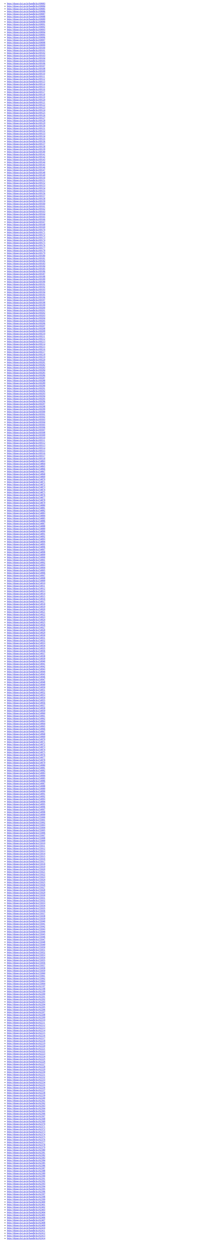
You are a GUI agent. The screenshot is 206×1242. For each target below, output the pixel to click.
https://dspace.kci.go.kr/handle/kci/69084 (26, 6)
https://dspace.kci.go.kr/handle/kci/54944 (26, 671)
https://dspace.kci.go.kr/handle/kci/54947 (26, 679)
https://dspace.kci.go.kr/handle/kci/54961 (26, 716)
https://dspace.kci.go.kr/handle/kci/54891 (26, 534)
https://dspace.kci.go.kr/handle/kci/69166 (26, 219)
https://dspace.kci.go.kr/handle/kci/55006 (26, 833)
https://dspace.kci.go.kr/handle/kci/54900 (26, 557)
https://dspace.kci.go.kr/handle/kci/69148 (26, 172)
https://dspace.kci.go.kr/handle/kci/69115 (26, 86)
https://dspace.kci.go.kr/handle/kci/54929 (26, 632)
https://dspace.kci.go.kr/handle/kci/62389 (26, 1173)
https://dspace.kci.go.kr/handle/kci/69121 (26, 102)
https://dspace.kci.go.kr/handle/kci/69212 (26, 339)
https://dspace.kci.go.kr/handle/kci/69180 (26, 255)
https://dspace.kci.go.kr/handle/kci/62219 (26, 1043)
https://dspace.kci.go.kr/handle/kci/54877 (26, 497)
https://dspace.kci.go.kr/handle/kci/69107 (26, 66)
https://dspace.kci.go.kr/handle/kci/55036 (26, 911)
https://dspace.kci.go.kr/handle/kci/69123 (26, 107)
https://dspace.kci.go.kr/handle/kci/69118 (26, 94)
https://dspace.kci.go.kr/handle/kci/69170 (26, 229)
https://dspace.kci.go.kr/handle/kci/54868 (26, 474)
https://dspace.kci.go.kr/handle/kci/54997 (26, 809)
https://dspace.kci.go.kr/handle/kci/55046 (26, 937)
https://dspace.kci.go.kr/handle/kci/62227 (26, 1064)
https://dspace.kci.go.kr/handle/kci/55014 (26, 853)
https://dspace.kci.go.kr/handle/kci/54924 (26, 619)
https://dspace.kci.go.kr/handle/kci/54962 (26, 718)
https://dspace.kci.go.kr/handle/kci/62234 (26, 1082)
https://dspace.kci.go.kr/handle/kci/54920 (26, 609)
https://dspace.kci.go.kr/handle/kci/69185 (26, 268)
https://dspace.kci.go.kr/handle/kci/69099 (26, 45)
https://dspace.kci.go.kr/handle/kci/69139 (26, 149)
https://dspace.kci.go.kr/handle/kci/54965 (26, 726)
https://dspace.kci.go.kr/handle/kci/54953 (26, 695)
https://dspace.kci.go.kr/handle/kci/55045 (26, 934)
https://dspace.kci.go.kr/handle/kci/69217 (26, 352)
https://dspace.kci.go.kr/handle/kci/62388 (26, 1171)
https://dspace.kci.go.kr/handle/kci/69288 (26, 380)
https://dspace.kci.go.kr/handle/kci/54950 (26, 687)
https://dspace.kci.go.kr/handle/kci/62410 (26, 1228)
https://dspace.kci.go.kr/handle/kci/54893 (26, 539)
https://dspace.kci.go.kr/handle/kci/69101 (26, 50)
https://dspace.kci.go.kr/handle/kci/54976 (26, 755)
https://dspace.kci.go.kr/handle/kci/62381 (26, 1152)
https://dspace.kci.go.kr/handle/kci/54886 (26, 521)
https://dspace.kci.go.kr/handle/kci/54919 (26, 606)
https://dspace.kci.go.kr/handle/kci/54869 (26, 476)
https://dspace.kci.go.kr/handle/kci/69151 (26, 180)
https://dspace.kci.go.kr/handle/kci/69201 (26, 310)
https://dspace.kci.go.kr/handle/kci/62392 (26, 1181)
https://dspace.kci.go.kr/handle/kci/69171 (26, 232)
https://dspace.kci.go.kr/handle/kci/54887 (26, 523)
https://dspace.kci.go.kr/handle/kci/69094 (26, 32)
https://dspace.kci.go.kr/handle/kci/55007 (26, 835)
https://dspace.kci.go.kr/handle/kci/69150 (26, 177)
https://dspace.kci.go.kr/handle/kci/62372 (26, 1129)
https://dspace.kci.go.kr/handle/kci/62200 (26, 994)
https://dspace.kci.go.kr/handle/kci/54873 (26, 487)
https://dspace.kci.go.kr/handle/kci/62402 (26, 1207)
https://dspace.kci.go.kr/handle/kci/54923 (26, 617)
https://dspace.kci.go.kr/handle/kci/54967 (26, 731)
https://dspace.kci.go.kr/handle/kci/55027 (26, 887)
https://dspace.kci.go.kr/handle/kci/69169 (26, 227)
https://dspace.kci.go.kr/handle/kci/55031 (26, 898)
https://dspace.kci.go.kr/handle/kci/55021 (26, 872)
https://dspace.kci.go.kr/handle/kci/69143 (26, 159)
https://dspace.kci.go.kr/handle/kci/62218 (26, 1041)
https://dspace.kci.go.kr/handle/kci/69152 (26, 183)
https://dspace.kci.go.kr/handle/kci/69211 (26, 336)
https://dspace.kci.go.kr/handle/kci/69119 (26, 97)
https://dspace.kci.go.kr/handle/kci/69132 (26, 131)
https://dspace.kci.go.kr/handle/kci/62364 (26, 1108)
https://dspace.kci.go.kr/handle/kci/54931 (26, 638)
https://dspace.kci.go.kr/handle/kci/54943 (26, 669)
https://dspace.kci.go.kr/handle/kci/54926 (26, 625)
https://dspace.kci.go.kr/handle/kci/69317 (26, 456)
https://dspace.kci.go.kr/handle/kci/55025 (26, 882)
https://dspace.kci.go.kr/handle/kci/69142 (26, 157)
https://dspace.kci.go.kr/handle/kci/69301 (26, 414)
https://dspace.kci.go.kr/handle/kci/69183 (26, 263)
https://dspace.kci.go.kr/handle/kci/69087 (26, 14)
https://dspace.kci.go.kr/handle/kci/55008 (26, 838)
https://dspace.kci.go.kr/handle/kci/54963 (26, 721)
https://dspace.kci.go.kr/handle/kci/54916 (26, 599)
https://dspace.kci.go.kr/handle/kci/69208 (26, 328)
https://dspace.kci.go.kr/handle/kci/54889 (26, 528)
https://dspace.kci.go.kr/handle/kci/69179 (26, 253)
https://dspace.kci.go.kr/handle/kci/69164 (26, 214)
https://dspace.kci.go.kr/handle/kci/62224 (26, 1056)
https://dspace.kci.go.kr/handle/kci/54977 (26, 757)
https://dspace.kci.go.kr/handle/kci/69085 (26, 9)
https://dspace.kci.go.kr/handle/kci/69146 (26, 167)
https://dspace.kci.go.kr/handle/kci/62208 (26, 1015)
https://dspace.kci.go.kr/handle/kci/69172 (26, 235)
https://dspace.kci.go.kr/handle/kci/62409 (26, 1225)
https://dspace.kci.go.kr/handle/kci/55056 (26, 963)
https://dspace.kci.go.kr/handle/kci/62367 (26, 1116)
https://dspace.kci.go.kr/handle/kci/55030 (26, 895)
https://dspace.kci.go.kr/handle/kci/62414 (26, 1238)
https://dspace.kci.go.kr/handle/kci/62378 (26, 1145)
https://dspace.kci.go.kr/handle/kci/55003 (26, 825)
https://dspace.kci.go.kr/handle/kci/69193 (26, 289)
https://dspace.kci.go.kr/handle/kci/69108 (26, 68)
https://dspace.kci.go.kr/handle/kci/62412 (26, 1233)
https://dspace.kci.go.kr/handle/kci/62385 (26, 1163)
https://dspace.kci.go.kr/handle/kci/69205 (26, 320)
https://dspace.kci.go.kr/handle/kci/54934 (26, 645)
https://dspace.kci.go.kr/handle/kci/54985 (26, 778)
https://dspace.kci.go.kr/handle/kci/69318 (26, 458)
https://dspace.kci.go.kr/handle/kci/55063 (26, 981)
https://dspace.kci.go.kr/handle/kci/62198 (26, 989)
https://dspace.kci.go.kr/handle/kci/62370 (26, 1124)
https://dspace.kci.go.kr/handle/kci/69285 (26, 372)
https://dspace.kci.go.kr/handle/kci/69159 (26, 201)
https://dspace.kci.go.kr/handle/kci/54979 (26, 762)
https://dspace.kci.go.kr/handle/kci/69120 (26, 99)
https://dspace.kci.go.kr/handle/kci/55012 (26, 848)
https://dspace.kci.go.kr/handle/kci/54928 (26, 630)
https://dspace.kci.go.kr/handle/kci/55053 (26, 955)
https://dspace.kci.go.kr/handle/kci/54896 (26, 547)
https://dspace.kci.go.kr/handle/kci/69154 (26, 188)
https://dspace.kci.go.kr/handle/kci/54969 (26, 736)
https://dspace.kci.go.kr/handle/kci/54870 (26, 479)
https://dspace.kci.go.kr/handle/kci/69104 (26, 58)
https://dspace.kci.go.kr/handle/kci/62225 (26, 1059)
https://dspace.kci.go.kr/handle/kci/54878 (26, 500)
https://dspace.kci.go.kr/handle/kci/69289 (26, 383)
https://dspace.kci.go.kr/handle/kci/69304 (26, 422)
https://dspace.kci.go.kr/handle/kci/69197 (26, 300)
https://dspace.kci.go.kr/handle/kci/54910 (26, 583)
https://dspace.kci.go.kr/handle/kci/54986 (26, 781)
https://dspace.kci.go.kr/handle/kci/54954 (26, 697)
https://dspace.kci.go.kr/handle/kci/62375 (26, 1137)
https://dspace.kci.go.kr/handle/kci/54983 (26, 773)
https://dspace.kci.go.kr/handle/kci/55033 (26, 903)
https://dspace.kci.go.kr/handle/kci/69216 (26, 349)
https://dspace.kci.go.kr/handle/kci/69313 (26, 445)
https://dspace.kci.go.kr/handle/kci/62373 (26, 1132)
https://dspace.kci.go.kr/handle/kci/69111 (26, 76)
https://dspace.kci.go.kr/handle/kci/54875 (26, 492)
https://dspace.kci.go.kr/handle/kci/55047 (26, 939)
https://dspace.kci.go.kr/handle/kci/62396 (26, 1191)
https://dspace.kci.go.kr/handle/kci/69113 (26, 81)
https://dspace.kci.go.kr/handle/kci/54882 (26, 510)
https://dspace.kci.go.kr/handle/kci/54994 (26, 801)
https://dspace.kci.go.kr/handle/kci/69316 (26, 453)
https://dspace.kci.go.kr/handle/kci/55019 (26, 866)
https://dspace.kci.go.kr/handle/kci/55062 (26, 978)
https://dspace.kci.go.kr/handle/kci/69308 (26, 432)
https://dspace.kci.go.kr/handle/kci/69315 (26, 450)
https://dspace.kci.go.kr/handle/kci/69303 (26, 419)
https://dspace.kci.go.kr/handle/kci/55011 (26, 846)
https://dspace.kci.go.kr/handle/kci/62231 (26, 1074)
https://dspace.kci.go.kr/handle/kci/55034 (26, 905)
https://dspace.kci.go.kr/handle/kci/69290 (26, 385)
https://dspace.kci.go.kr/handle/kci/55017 (26, 861)
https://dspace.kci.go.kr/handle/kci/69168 (26, 224)
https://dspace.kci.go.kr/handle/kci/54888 (26, 526)
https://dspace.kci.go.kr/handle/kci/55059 (26, 970)
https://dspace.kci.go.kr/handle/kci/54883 (26, 513)
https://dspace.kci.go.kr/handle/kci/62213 (26, 1028)
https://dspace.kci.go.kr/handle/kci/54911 (26, 586)
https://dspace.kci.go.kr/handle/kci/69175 (26, 242)
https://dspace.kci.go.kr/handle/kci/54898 (26, 552)
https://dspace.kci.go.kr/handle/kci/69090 (26, 22)
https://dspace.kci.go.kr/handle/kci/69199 (26, 305)
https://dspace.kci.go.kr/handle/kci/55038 (26, 916)
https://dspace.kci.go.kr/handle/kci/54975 (26, 752)
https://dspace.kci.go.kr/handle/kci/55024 (26, 879)
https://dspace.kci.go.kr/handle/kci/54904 (26, 567)
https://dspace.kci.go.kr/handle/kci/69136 (26, 141)
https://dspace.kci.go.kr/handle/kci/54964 (26, 723)
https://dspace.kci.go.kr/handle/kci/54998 (26, 812)
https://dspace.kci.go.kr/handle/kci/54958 (26, 708)
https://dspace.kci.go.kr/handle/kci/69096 (26, 37)
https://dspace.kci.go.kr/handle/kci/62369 (26, 1121)
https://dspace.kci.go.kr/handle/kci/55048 (26, 942)
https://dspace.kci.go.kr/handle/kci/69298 (26, 406)
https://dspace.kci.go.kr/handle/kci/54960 (26, 713)
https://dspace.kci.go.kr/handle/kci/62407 (26, 1220)
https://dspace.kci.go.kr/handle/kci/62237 (26, 1090)
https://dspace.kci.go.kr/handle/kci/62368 (26, 1119)
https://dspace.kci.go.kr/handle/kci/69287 (26, 378)
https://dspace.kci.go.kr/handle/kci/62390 (26, 1176)
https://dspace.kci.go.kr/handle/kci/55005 (26, 830)
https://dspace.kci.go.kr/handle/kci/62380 (26, 1150)
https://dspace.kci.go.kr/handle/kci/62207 (26, 1012)
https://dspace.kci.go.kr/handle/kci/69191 (26, 284)
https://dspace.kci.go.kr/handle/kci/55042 (26, 926)
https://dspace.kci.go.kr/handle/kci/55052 (26, 952)
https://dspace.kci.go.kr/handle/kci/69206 (26, 323)
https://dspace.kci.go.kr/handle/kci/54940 (26, 661)
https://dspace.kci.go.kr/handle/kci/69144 (26, 162)
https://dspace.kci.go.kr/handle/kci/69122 (26, 105)
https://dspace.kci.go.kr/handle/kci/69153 (26, 185)
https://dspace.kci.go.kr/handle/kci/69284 (26, 370)
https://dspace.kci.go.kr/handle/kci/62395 (26, 1189)
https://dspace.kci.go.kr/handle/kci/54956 (26, 703)
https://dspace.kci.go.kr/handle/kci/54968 (26, 734)
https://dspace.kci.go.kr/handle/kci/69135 (26, 138)
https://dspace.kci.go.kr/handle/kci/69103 (26, 55)
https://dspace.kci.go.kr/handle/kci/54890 (26, 531)
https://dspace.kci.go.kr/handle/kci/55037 (26, 913)
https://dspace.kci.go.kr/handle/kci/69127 (26, 118)
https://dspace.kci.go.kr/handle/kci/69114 (26, 84)
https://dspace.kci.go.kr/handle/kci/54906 (26, 573)
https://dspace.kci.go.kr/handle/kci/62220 (26, 1046)
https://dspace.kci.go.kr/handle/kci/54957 (26, 705)
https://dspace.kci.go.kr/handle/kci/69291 (26, 388)
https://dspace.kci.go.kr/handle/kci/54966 (26, 729)
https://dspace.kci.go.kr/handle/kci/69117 (26, 92)
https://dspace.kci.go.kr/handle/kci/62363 (26, 1106)
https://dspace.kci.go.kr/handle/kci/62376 (26, 1139)
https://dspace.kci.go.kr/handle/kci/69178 (26, 250)
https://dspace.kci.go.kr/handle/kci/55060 (26, 973)
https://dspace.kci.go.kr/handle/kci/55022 (26, 874)
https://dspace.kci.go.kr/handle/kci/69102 (26, 53)
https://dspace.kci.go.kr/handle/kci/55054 (26, 957)
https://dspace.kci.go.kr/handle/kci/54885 (26, 518)
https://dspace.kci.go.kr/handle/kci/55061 (26, 976)
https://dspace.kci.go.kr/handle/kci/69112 (26, 79)
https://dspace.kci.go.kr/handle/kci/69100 (26, 48)
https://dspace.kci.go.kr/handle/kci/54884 (26, 515)
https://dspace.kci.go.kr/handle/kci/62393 (26, 1183)
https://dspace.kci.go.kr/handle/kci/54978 (26, 760)
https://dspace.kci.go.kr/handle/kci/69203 (26, 315)
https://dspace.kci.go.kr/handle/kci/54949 (26, 684)
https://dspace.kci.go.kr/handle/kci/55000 (26, 817)
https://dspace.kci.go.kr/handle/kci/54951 (26, 690)
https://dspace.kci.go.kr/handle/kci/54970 (26, 739)
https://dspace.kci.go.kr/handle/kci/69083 (26, 3)
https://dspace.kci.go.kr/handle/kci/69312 (26, 443)
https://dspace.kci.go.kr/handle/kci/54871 (26, 482)
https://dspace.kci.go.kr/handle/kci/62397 (26, 1194)
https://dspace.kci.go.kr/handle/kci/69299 (26, 409)
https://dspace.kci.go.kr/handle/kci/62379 (26, 1147)
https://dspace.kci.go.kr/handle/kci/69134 (26, 136)
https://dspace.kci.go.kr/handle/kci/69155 (26, 190)
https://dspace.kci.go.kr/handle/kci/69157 (26, 196)
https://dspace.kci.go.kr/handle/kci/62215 (26, 1033)
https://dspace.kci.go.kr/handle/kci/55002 (26, 822)
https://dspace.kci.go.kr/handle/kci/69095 (26, 35)
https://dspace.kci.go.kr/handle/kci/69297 (26, 404)
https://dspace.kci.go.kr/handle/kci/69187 (26, 274)
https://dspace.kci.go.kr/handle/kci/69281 (26, 362)
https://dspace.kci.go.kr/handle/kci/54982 (26, 770)
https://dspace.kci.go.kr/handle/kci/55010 (26, 843)
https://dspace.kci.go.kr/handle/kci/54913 (26, 591)
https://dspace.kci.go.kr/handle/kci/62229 (26, 1069)
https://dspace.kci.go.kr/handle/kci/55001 (26, 820)
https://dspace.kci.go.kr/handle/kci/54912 (26, 588)
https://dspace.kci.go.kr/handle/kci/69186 (26, 271)
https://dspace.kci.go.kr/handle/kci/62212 (26, 1025)
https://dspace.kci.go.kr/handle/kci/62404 (26, 1212)
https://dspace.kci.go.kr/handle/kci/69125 (26, 112)
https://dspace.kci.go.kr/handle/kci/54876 (26, 495)
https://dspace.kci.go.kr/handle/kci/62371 (26, 1126)
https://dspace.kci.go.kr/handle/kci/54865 (26, 466)
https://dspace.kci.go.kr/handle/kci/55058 (26, 968)
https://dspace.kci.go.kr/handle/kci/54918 (26, 604)
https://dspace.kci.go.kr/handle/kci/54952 (26, 692)
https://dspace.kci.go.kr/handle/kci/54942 (26, 666)
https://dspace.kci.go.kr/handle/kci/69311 (26, 440)
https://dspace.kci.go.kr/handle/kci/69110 (26, 73)
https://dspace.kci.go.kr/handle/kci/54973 (26, 747)
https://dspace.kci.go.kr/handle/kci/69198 (26, 302)
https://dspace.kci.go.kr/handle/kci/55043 (26, 929)
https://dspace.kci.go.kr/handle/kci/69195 (26, 294)
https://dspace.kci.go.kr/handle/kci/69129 (26, 123)
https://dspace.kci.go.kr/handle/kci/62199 (26, 991)
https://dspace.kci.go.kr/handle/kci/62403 (26, 1209)
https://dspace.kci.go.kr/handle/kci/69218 (26, 354)
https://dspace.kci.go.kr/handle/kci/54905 (26, 570)
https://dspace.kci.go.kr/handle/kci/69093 (26, 29)
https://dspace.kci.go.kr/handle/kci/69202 (26, 313)
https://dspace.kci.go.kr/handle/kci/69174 (26, 240)
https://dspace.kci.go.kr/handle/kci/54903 (26, 565)
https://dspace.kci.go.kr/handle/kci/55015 (26, 856)
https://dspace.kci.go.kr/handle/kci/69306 (26, 427)
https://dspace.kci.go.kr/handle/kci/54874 (26, 489)
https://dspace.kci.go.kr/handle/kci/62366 (26, 1113)
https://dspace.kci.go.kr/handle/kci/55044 (26, 931)
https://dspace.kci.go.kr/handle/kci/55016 (26, 859)
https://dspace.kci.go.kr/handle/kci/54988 (26, 786)
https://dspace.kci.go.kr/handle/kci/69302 (26, 417)
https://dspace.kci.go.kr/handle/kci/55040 (26, 921)
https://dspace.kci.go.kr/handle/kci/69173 (26, 237)
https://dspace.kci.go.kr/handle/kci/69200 (26, 307)
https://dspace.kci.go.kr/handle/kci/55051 (26, 950)
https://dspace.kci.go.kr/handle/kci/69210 (26, 333)
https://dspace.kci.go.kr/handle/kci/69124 (26, 110)
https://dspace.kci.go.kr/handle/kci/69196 (26, 297)
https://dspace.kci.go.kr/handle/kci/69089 (26, 19)
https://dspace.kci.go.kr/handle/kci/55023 (26, 877)
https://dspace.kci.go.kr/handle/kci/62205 (26, 1007)
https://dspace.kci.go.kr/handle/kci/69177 (26, 248)
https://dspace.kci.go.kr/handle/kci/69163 (26, 211)
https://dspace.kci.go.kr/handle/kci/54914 (26, 593)
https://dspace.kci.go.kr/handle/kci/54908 (26, 578)
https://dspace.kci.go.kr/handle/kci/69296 (26, 401)
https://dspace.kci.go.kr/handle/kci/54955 (26, 700)
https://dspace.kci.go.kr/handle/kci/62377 (26, 1142)
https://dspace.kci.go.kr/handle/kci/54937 (26, 653)
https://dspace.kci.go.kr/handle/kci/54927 (26, 627)
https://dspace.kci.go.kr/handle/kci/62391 (26, 1178)
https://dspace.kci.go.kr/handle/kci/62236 (26, 1087)
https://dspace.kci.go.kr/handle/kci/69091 (26, 24)
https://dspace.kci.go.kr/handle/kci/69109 (26, 71)
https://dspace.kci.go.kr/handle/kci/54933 (26, 643)
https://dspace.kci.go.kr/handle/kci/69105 (26, 61)
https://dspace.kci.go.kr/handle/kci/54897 (26, 549)
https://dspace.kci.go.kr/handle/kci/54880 (26, 505)
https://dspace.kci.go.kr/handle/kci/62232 (26, 1077)
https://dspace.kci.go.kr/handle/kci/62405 (26, 1215)
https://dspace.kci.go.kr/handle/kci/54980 (26, 765)
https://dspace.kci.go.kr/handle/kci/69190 (26, 281)
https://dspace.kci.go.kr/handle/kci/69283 (26, 367)
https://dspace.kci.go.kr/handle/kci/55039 (26, 918)
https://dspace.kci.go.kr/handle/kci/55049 (26, 944)
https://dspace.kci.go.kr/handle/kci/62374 (26, 1134)
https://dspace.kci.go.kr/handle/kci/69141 (26, 154)
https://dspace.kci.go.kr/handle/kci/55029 (26, 892)
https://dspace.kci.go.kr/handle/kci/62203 (26, 1002)
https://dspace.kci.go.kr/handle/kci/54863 (26, 461)
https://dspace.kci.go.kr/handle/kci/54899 (26, 554)
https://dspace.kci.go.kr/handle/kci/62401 (26, 1204)
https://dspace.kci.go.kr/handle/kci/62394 (26, 1186)
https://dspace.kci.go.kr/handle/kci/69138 (26, 146)
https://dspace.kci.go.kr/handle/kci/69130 (26, 125)
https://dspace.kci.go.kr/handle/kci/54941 (26, 664)
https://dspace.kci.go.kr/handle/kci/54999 (26, 814)
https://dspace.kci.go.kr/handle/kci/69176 (26, 245)
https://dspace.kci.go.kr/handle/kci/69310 (26, 437)
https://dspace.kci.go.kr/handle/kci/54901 (26, 560)
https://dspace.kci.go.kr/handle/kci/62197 (26, 986)
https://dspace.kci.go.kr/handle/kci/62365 (26, 1111)
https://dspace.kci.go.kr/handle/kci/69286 (26, 375)
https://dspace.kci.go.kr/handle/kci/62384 (26, 1160)
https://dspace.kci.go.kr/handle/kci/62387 (26, 1168)
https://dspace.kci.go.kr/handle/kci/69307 (26, 430)
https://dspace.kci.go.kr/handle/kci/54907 (26, 575)
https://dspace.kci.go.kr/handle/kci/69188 (26, 276)
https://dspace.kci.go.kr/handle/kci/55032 (26, 900)
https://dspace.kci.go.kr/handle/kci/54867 (26, 471)
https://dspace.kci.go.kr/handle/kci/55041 (26, 924)
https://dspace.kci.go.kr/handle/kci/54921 (26, 612)
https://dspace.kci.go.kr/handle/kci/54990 (26, 791)
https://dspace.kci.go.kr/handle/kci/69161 (26, 206)
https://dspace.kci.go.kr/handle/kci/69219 (26, 357)
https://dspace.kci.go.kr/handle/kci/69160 (26, 203)
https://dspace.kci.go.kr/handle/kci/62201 (26, 996)
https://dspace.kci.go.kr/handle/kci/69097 (26, 40)
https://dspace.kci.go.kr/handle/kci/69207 (26, 326)
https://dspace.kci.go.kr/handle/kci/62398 (26, 1196)
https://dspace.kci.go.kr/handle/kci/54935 (26, 648)
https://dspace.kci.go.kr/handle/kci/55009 (26, 840)
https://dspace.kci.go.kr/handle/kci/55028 (26, 890)
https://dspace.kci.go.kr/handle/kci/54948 (26, 682)
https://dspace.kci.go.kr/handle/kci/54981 (26, 768)
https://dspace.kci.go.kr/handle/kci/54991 (26, 794)
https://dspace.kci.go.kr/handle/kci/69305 (26, 424)
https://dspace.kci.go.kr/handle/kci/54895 (26, 544)
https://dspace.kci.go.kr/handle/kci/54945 (26, 674)
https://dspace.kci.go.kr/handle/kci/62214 (26, 1030)
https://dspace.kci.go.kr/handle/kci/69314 (26, 448)
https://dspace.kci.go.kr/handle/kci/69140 (26, 151)
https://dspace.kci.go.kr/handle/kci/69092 (26, 27)
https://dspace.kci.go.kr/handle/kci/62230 (26, 1072)
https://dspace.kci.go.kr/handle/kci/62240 (26, 1098)
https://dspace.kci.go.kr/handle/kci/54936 (26, 651)
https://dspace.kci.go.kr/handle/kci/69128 (26, 120)
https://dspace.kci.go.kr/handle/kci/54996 (26, 807)
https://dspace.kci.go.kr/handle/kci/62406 (26, 1217)
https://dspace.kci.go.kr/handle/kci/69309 (26, 435)
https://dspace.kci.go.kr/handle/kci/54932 (26, 640)
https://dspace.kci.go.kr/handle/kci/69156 (26, 193)
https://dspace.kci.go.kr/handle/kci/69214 (26, 344)
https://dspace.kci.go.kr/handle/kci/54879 (26, 502)
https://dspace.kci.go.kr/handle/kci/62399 (26, 1199)
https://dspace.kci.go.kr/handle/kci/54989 (26, 788)
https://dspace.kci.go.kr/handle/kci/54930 (26, 635)
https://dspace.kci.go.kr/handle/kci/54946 (26, 677)
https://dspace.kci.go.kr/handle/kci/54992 (26, 796)
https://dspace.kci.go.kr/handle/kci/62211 (26, 1022)
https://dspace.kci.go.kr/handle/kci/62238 (26, 1093)
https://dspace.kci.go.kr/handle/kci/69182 (26, 261)
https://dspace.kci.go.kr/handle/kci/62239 (26, 1095)
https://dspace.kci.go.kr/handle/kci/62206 (26, 1009)
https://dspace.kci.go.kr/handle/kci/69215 (26, 346)
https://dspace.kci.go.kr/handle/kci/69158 (26, 198)
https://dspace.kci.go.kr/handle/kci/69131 (26, 128)
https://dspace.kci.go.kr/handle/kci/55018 (26, 864)
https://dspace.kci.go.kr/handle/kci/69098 (26, 42)
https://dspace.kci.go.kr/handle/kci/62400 (26, 1202)
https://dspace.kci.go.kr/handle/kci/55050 (26, 947)
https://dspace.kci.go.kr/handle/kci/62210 (26, 1020)
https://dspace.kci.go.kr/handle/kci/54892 (26, 536)
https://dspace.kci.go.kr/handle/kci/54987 (26, 783)
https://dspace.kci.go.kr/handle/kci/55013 (26, 851)
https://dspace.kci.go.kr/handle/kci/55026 (26, 885)
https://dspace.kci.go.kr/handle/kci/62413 (26, 1235)
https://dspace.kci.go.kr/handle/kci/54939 (26, 658)
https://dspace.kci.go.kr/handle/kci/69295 (26, 398)
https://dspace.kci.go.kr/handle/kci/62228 (26, 1067)
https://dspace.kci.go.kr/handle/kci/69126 (26, 115)
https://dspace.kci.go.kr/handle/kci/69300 (26, 411)
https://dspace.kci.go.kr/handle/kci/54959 (26, 710)
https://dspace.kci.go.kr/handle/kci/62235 (26, 1085)
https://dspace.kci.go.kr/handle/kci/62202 (26, 999)
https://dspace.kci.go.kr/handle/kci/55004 (26, 827)
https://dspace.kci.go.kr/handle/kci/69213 (26, 341)
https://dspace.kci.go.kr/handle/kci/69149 (26, 175)
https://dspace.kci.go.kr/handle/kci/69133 (26, 133)
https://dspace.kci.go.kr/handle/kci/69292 (26, 391)
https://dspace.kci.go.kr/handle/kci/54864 (26, 463)
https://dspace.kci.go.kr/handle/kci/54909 (26, 580)
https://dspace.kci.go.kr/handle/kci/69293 (26, 393)
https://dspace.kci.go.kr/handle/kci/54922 (26, 614)
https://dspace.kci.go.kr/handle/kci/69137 (26, 144)
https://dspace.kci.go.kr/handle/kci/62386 (26, 1165)
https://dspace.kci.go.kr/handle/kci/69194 (26, 292)
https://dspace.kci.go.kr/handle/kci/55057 (26, 965)
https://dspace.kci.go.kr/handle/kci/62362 (26, 1103)
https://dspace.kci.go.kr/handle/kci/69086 (26, 11)
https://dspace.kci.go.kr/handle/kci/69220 (26, 359)
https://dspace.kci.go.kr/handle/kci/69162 (26, 209)
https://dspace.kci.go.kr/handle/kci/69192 (26, 287)
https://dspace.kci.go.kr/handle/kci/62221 (26, 1048)
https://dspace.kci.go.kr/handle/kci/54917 (26, 601)
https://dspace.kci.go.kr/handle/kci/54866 (26, 469)
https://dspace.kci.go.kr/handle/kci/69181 (26, 258)
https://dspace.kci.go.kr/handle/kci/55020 (26, 869)
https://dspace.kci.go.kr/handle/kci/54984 (26, 775)
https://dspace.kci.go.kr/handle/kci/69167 (26, 222)
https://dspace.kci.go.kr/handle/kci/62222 (26, 1051)
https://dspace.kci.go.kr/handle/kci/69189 (26, 279)
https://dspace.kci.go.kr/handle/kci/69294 (26, 396)
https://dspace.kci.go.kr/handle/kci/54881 (26, 508)
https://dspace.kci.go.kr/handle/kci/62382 (26, 1155)
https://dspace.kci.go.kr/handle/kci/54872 (26, 484)
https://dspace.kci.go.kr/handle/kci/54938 (26, 656)
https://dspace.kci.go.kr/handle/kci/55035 (26, 908)
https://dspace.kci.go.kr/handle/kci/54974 (26, 749)
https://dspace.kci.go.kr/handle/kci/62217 (26, 1038)
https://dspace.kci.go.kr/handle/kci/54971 (26, 742)
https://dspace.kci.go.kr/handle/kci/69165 (26, 216)
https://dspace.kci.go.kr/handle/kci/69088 (26, 16)
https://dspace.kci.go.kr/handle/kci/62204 (26, 1004)
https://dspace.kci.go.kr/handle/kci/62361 (26, 1100)
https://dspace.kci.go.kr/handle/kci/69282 (26, 365)
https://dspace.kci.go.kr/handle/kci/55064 (26, 983)
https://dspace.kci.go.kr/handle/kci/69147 (26, 170)
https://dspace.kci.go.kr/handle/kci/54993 (26, 799)
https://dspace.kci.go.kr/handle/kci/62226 (26, 1061)
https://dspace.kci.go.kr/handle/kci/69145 (26, 164)
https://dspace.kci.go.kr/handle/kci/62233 (26, 1080)
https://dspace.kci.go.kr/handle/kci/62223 (26, 1054)
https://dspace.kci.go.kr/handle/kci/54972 (26, 744)
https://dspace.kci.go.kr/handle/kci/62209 (26, 1017)
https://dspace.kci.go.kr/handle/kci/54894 (26, 541)
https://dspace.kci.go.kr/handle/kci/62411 (26, 1230)
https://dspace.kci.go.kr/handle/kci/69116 (26, 89)
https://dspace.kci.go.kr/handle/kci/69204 (26, 318)
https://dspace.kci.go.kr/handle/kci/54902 (26, 562)
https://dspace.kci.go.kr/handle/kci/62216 (26, 1035)
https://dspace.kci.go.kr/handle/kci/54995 (26, 804)
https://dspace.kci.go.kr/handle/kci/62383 (26, 1158)
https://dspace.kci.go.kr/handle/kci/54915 (26, 596)
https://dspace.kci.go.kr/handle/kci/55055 (26, 960)
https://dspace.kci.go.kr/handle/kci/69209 (26, 331)
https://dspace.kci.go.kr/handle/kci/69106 (26, 63)
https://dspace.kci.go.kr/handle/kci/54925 (26, 622)
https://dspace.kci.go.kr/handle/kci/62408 (26, 1222)
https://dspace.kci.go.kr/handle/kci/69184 (26, 266)
